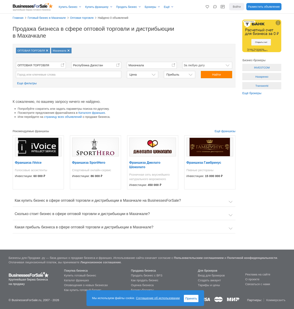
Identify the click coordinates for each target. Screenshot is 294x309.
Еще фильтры (27, 83)
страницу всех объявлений (63, 116)
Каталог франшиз (76, 280)
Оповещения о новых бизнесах (86, 285)
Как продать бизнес (144, 280)
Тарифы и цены (209, 285)
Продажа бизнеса (143, 270)
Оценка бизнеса (142, 285)
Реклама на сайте (257, 274)
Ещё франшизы (225, 131)
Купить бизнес (68, 6)
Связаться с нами (257, 284)
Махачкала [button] (136, 65)
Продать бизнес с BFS (146, 275)
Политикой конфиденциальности (252, 257)
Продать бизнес (126, 6)
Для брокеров (207, 270)
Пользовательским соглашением (198, 257)
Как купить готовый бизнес (82, 290)
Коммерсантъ (276, 300)
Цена (133, 74)
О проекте (252, 279)
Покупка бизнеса (76, 270)
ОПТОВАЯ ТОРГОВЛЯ (33, 65)
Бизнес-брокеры (142, 290)
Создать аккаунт (209, 280)
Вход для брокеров (211, 275)
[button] (207, 7)
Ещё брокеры (251, 93)
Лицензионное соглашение (100, 262)
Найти (216, 74)
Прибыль (172, 74)
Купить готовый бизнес (80, 275)
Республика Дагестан (88, 65)
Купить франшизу (96, 6)
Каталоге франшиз (91, 112)
